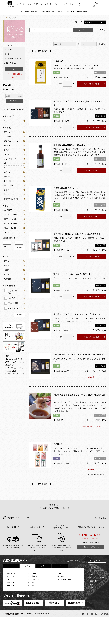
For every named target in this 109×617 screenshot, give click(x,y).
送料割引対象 (16, 303)
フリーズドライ (10, 159)
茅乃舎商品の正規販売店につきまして (54, 508)
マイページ (8, 50)
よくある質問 (92, 567)
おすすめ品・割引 (11, 199)
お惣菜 (6, 150)
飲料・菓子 (8, 181)
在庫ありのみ (16, 308)
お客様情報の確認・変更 (14, 58)
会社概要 (91, 581)
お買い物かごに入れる (91, 84)
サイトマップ (92, 587)
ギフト (56, 4)
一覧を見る (101, 518)
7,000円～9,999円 (10, 228)
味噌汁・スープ (38, 579)
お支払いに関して (37, 527)
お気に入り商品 (10, 63)
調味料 (6, 154)
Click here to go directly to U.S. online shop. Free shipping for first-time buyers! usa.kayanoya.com (54, 11)
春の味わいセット (61, 444)
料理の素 (7, 145)
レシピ (64, 4)
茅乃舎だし (8, 132)
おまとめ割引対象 (16, 291)
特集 (71, 4)
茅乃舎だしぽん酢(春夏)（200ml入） (70, 144)
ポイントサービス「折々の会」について (61, 527)
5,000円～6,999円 (10, 223)
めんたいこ (8, 172)
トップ (5, 18)
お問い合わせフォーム (90, 547)
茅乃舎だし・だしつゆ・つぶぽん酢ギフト (72, 274)
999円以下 (8, 210)
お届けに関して (13, 527)
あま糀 (6, 190)
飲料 (59, 573)
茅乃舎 (6, 261)
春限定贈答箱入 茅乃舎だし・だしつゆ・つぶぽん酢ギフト (79, 354)
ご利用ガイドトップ (18, 518)
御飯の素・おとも (11, 141)
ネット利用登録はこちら (15, 75)
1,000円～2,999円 (10, 215)
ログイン (14, 69)
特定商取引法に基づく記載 (96, 577)
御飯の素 (10, 582)
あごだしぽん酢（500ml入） (66, 187)
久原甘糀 (7, 279)
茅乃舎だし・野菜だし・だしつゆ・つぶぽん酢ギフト (76, 233)
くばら (6, 274)
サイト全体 (89, 22)
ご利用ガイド (92, 564)
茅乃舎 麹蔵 (8, 185)
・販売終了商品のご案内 (14, 374)
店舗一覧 (91, 584)
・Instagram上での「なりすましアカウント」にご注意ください (14, 362)
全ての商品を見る (77, 561)
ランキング (21, 4)
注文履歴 (7, 54)
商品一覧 (48, 4)
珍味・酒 (7, 176)
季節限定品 (38, 4)
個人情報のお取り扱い (94, 574)
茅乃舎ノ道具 (9, 194)
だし (29, 4)
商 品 (78, 22)
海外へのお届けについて (95, 571)
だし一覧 (7, 136)
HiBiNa (6, 270)
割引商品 (16, 298)
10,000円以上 (9, 232)
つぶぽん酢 (58, 61)
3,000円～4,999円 (10, 219)
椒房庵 (6, 265)
